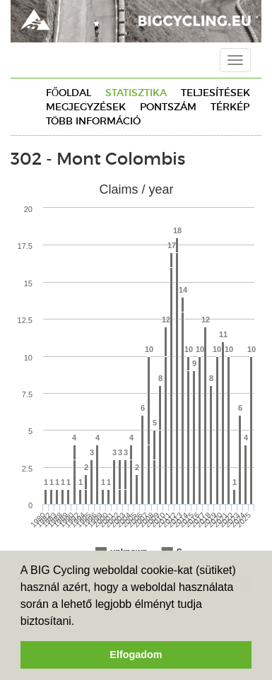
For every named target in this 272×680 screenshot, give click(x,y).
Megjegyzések (86, 106)
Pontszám (168, 106)
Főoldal (68, 92)
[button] (80, 622)
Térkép (230, 106)
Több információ (93, 121)
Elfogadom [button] (136, 654)
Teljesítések (215, 92)
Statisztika (136, 92)
